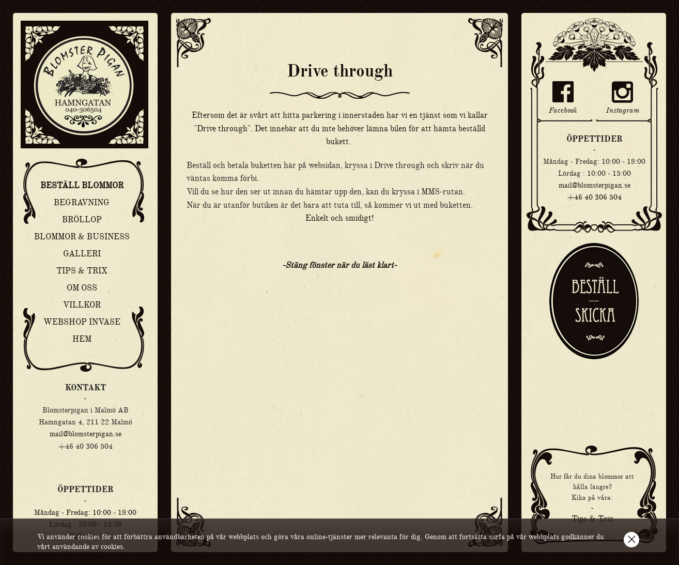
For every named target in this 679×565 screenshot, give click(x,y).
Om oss (82, 288)
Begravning (82, 202)
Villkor (82, 305)
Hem (81, 339)
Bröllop (82, 220)
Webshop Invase (81, 322)
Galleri (82, 254)
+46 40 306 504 (594, 197)
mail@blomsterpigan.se (85, 433)
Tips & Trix (81, 271)
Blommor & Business (82, 237)
